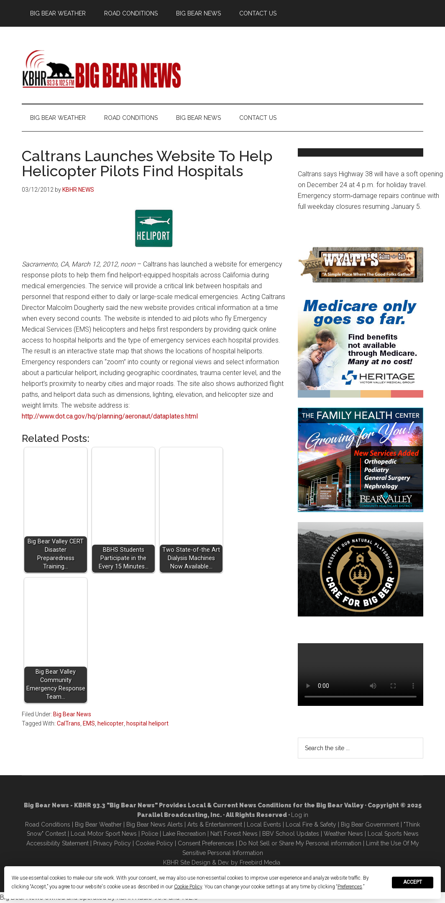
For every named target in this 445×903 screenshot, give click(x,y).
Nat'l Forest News (234, 833)
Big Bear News (72, 714)
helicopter (110, 723)
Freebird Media (260, 862)
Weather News (343, 833)
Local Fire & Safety (311, 824)
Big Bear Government (370, 824)
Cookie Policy (154, 843)
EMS (89, 723)
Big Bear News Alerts (154, 824)
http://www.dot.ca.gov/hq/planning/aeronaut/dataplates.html (110, 416)
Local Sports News (393, 833)
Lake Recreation (184, 833)
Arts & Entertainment (214, 824)
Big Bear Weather (98, 824)
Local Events (264, 824)
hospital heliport (147, 723)
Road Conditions (47, 824)
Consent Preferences (206, 843)
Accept (412, 882)
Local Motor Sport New (102, 833)
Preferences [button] (350, 887)
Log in (299, 815)
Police (149, 833)
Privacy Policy (112, 843)
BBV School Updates (290, 833)
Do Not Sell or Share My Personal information (300, 843)
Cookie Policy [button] (188, 887)
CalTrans (68, 723)
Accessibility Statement (57, 843)
